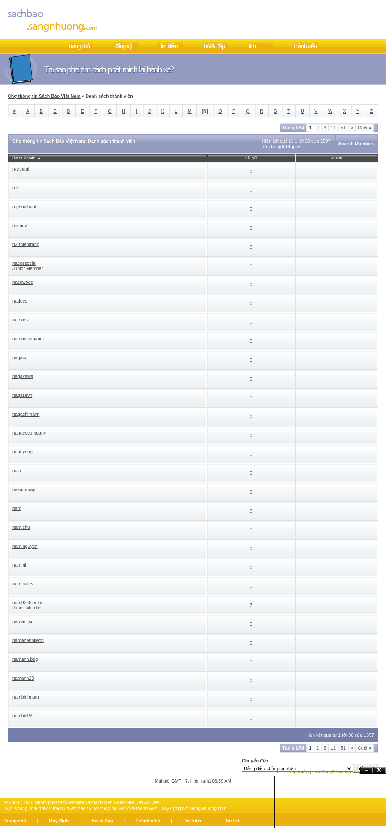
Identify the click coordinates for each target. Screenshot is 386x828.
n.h (15, 187)
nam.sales (22, 583)
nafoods (20, 319)
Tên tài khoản (23, 158)
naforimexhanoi (28, 338)
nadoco (19, 300)
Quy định (59, 820)
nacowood (22, 282)
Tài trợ (232, 820)
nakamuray (23, 489)
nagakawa (22, 376)
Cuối (364, 127)
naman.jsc (22, 621)
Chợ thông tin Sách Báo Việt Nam (44, 96)
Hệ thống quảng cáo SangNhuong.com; (318, 771)
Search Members (356, 143)
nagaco (19, 357)
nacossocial (24, 263)
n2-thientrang (25, 244)
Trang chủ (15, 820)
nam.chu (21, 527)
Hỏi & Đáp (102, 820)
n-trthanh (21, 168)
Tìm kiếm (192, 820)
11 (333, 127)
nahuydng (22, 451)
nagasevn (22, 395)
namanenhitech (28, 640)
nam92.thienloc (27, 602)
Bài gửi (251, 158)
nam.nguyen (25, 546)
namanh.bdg (25, 659)
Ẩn (366, 770)
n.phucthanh (25, 206)
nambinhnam (25, 696)
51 (343, 127)
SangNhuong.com (208, 808)
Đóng (379, 770)
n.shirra (20, 225)
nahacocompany (29, 432)
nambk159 (23, 715)
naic (16, 470)
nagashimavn (25, 414)
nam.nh (20, 564)
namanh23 (23, 678)
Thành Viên (148, 820)
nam (16, 508)
